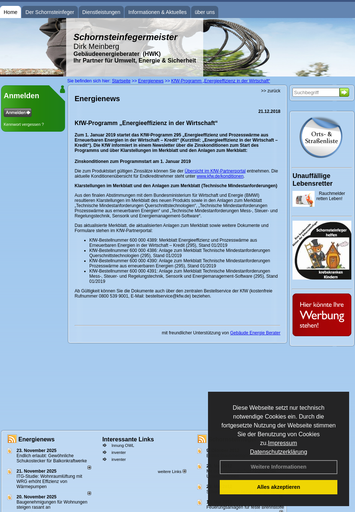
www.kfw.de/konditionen (220, 176)
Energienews (36, 439)
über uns (205, 12)
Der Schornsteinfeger (49, 12)
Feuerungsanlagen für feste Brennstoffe (245, 507)
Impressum (282, 443)
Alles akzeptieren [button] (278, 487)
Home (10, 12)
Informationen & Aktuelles (157, 12)
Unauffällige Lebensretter (313, 179)
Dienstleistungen (101, 12)
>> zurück (270, 90)
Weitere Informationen (278, 467)
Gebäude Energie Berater (255, 332)
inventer (118, 452)
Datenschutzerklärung (278, 452)
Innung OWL (122, 445)
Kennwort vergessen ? (24, 124)
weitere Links (172, 471)
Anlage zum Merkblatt (180, 250)
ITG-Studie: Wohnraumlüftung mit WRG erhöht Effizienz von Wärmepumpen (49, 481)
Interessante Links (128, 439)
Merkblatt (168, 240)
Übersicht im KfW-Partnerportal (214, 171)
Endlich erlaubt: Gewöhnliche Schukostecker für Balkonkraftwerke (52, 458)
